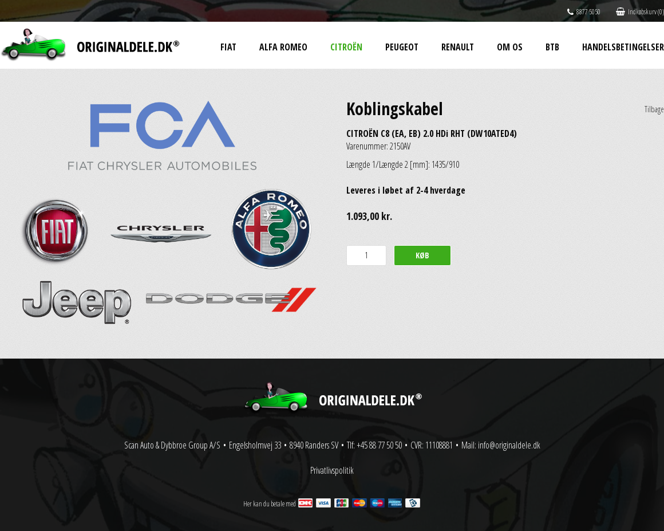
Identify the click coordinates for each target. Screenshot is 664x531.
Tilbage (654, 109)
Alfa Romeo (283, 47)
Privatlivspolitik (332, 470)
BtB (552, 47)
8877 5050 (583, 12)
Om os (510, 47)
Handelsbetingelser (623, 47)
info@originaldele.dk (509, 445)
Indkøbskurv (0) (640, 12)
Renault (457, 47)
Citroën (346, 47)
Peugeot (401, 47)
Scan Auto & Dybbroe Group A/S (172, 445)
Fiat (228, 47)
